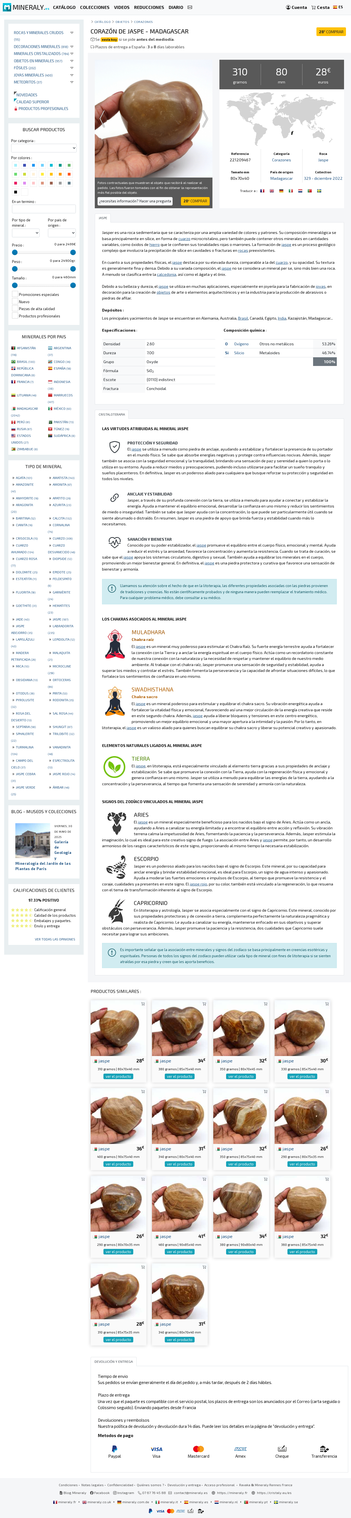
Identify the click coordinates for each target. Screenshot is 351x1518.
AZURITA (62, 505)
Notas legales (92, 1485)
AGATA (24, 478)
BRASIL (26, 361)
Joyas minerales (33, 75)
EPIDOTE (62, 572)
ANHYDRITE (27, 498)
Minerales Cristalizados (41, 53)
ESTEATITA (26, 579)
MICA (22, 666)
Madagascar (281, 178)
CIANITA (24, 525)
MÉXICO (62, 408)
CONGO (62, 361)
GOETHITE (26, 605)
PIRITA (60, 693)
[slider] (15, 252)
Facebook (100, 1493)
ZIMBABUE (27, 449)
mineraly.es (196, 1502)
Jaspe (323, 159)
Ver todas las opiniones (55, 939)
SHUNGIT (62, 727)
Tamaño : (19, 278)
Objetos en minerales (38, 60)
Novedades (25, 94)
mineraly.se (286, 1502)
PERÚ (23, 422)
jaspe (101, 1060)
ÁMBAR (61, 787)
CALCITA (62, 518)
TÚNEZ (61, 429)
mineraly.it (167, 1502)
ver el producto (118, 1076)
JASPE (60, 619)
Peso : (17, 261)
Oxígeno (241, 343)
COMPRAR (331, 31)
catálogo (103, 21)
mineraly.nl (226, 1502)
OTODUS (25, 693)
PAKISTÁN (64, 422)
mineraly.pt (256, 1502)
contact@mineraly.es (191, 1493)
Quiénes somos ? (150, 1485)
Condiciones (68, 1485)
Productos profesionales (41, 108)
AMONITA (62, 484)
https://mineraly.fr (232, 1493)
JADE (22, 619)
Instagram (123, 1493)
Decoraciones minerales (41, 46)
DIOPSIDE (62, 559)
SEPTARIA (26, 727)
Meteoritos (28, 82)
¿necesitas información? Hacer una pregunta (135, 201)
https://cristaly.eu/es (274, 1493)
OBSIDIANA (27, 680)
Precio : (18, 245)
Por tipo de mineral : (21, 223)
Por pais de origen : (57, 223)
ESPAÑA (62, 368)
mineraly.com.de (133, 1502)
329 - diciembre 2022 (323, 178)
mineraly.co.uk (97, 1502)
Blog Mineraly (72, 1493)
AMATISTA (63, 478)
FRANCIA (25, 382)
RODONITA (63, 700)
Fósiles (25, 67)
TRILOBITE (63, 734)
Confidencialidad (120, 1485)
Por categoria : (23, 140)
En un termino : (24, 201)
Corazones (143, 21)
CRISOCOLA (27, 538)
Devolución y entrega (184, 1485)
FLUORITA (25, 592)
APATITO (62, 498)
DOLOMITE (26, 572)
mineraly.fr (65, 1502)
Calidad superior (31, 101)
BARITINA (25, 518)
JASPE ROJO (64, 774)
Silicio (239, 352)
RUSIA (24, 429)
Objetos (122, 21)
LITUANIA (26, 395)
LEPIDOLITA (64, 639)
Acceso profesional (220, 1485)
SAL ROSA (63, 713)
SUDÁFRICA (64, 435)
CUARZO (62, 538)
